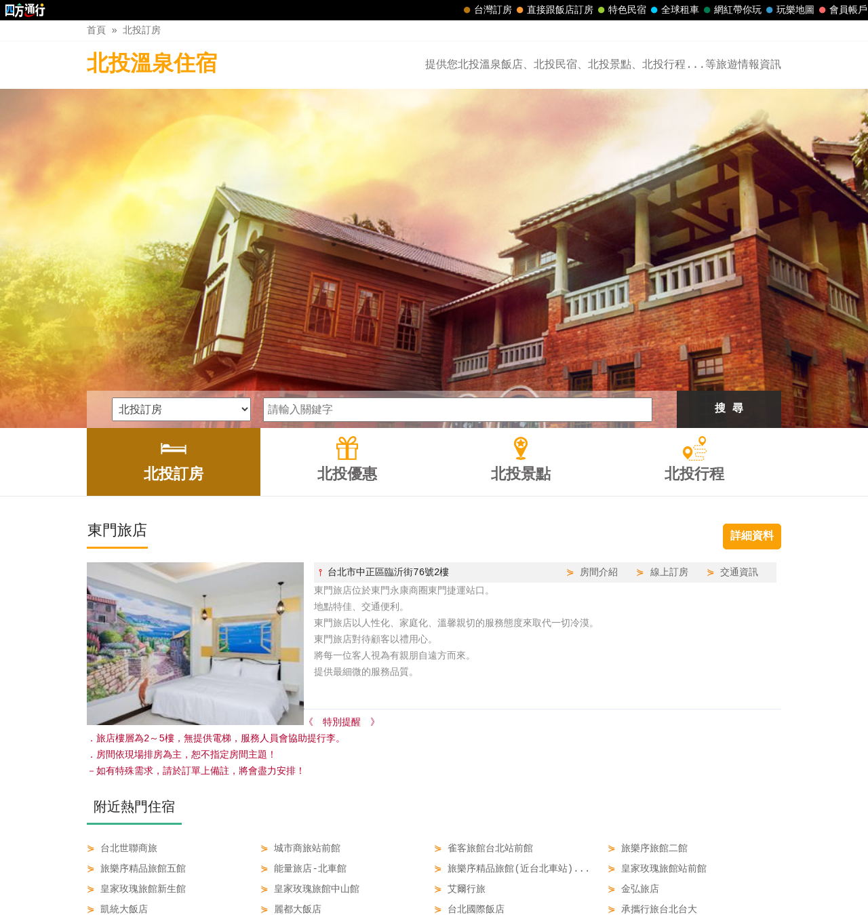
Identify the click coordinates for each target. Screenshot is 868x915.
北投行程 (516, 875)
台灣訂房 (486, 10)
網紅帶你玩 (731, 10)
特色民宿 (620, 10)
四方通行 (432, 904)
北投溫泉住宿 (152, 64)
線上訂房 (669, 414)
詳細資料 (752, 378)
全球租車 (673, 10)
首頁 (96, 30)
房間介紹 (599, 414)
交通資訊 (739, 414)
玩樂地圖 (788, 10)
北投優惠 (402, 875)
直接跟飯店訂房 (553, 10)
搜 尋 (729, 251)
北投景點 (459, 875)
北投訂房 (142, 30)
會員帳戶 (841, 10)
